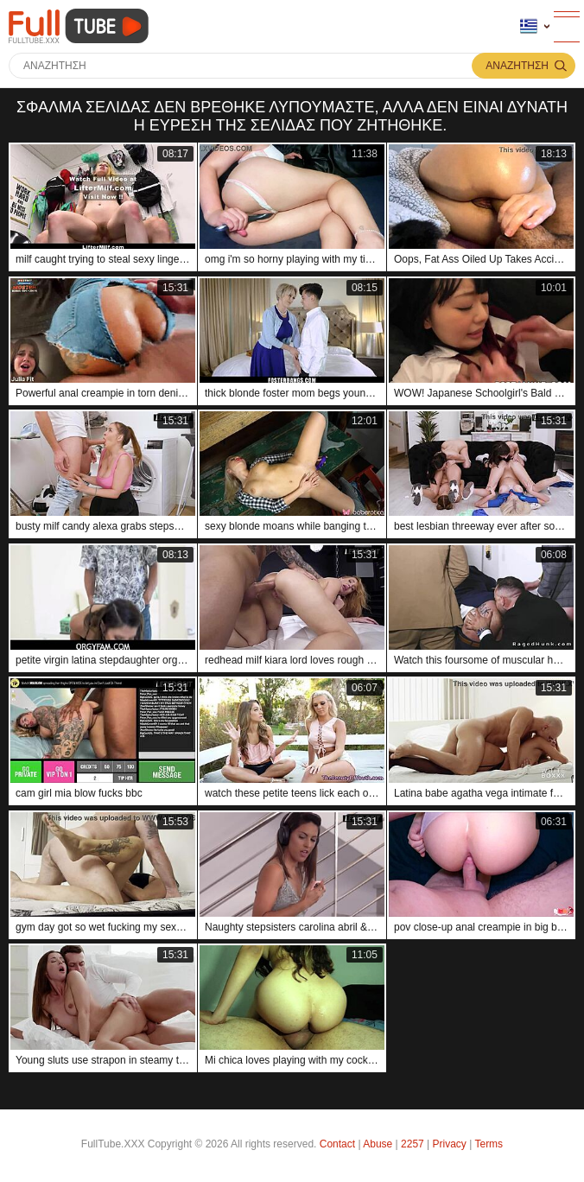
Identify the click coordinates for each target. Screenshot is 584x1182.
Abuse (377, 1144)
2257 (412, 1144)
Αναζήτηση (517, 66)
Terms (488, 1144)
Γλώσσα (528, 26)
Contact (337, 1144)
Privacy (450, 1144)
